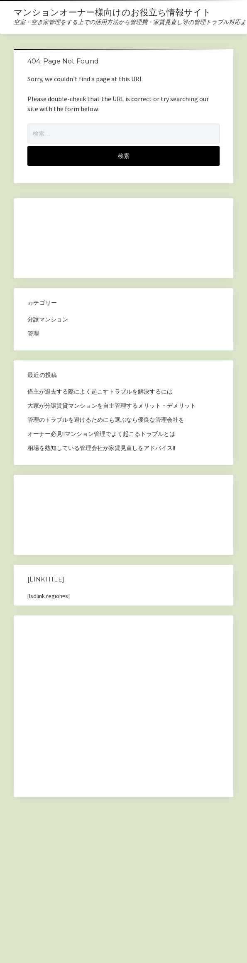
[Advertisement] (88, 240)
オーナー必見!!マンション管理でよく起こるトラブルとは (101, 434)
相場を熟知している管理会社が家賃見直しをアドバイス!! (101, 448)
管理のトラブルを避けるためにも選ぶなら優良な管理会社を (105, 419)
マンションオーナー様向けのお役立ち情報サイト (112, 12)
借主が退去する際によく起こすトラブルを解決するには (100, 391)
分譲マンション (47, 319)
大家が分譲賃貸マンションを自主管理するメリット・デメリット (111, 405)
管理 (33, 333)
